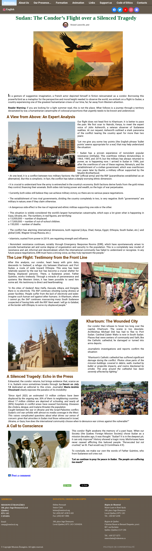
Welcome (9, 2)
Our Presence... (43, 2)
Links (92, 2)
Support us (106, 2)
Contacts (142, 2)
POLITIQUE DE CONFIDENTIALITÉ (119, 547)
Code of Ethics (125, 2)
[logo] (2, 492)
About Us (24, 2)
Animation (78, 2)
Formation (62, 2)
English (9, 9)
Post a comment (21, 475)
